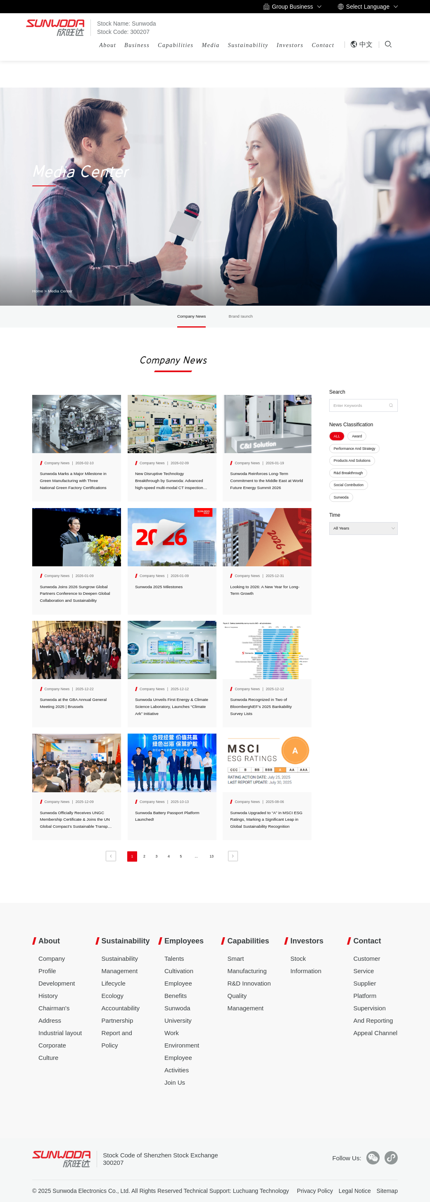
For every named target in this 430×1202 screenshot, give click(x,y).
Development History (56, 989)
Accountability (121, 1008)
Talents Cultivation (178, 964)
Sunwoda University (178, 1014)
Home (37, 291)
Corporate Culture (52, 1051)
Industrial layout (60, 1032)
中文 (361, 44)
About (107, 45)
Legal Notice (355, 1191)
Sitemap (387, 1191)
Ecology (113, 995)
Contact (323, 45)
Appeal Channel (375, 1032)
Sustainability (248, 45)
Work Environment (181, 1039)
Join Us (174, 1082)
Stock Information (305, 964)
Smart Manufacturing (246, 964)
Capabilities (175, 45)
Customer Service (366, 964)
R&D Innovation (249, 983)
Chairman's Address (53, 1014)
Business (137, 45)
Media (211, 45)
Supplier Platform (364, 989)
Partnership (117, 1020)
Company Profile (51, 964)
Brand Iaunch (241, 316)
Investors (290, 45)
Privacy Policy (315, 1191)
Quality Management (245, 1002)
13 (211, 856)
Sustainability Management (120, 964)
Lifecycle (114, 983)
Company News (191, 316)
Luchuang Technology (261, 1191)
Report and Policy (117, 1039)
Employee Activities (178, 1064)
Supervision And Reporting (373, 1014)
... (196, 856)
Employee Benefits (178, 989)
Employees (184, 941)
